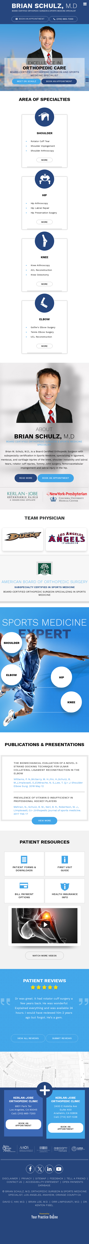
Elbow (44, 319)
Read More (25, 478)
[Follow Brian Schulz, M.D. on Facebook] (30, 1169)
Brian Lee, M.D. (38, 1201)
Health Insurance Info (63, 891)
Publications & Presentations (44, 744)
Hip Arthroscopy (39, 203)
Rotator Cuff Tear (40, 141)
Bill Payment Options (25, 891)
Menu (84, 4)
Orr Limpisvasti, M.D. (65, 1201)
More (44, 160)
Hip (44, 195)
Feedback (56, 1178)
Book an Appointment (31, 19)
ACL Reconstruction (41, 270)
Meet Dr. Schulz (26, 81)
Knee (44, 257)
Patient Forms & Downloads (25, 864)
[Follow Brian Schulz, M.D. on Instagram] (49, 1169)
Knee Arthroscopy (40, 265)
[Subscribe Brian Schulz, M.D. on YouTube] (59, 1169)
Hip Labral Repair (40, 208)
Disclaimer (10, 1178)
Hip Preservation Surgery (44, 212)
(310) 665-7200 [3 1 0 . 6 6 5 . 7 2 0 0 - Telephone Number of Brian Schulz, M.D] (65, 19)
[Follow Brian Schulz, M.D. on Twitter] (40, 1169)
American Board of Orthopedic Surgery (45, 581)
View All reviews (28, 1038)
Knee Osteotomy (40, 274)
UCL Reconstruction (41, 336)
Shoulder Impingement (43, 146)
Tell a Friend (76, 1178)
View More (44, 820)
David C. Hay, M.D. (14, 1201)
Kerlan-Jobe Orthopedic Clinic (23, 1099)
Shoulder (44, 133)
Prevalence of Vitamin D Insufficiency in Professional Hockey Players (43, 799)
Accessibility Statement (42, 1181)
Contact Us (14, 1181)
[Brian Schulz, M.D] (44, 7)
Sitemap (40, 1178)
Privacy (26, 1178)
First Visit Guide (63, 864)
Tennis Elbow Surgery (42, 332)
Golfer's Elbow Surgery (43, 327)
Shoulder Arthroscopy (42, 150)
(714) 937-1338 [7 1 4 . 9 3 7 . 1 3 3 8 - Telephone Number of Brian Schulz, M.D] (68, 1116)
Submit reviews (62, 1038)
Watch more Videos (44, 955)
